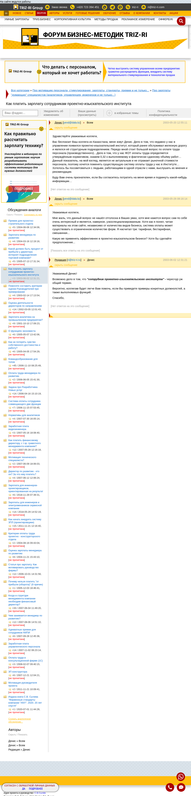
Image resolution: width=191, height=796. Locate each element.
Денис (58, 122)
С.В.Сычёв (40, 793)
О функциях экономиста (21, 331)
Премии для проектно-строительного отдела (21, 222)
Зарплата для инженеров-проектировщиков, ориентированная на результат (25, 488)
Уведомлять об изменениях (53, 112)
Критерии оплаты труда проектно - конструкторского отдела (24, 536)
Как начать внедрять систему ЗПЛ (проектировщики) (24, 521)
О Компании (141, 13)
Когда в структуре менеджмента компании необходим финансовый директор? (22, 600)
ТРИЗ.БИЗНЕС (42, 19)
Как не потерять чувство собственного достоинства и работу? (24, 345)
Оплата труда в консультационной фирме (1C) (25, 659)
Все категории (20, 90)
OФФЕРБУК (166, 19)
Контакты (160, 13)
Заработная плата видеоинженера (18, 428)
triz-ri (135, 7)
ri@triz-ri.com (156, 7)
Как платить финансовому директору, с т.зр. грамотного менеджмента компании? (24, 443)
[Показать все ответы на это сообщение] (75, 250)
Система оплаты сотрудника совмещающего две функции (24, 402)
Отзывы (125, 13)
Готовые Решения (88, 13)
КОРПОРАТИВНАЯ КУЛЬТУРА (72, 19)
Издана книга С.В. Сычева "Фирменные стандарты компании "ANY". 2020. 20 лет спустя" (25, 701)
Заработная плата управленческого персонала (24, 645)
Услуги (67, 13)
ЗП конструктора (17, 671)
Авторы (54, 13)
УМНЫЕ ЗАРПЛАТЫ (16, 19)
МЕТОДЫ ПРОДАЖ (106, 19)
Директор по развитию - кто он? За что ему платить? (23, 473)
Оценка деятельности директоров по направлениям (25, 304)
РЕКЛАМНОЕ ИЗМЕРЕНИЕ (138, 19)
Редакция (60, 259)
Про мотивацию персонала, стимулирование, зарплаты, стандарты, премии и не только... (90, 90)
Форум (41, 13)
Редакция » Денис (19, 749)
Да (23, 789)
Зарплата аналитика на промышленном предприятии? (25, 318)
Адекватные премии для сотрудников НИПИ (22, 631)
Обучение (109, 13)
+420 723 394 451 (87, 7)
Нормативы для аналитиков (24, 415)
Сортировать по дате (33, 215)
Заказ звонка (59, 7)
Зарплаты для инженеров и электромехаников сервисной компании (25, 505)
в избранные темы (127, 113)
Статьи (29, 13)
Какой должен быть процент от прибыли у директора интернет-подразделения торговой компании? (25, 253)
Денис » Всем (16, 740)
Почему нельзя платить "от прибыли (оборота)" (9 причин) (25, 583)
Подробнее (36, 789)
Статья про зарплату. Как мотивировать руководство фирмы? (23, 567)
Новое (17, 13)
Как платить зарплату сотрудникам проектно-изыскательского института (23, 271)
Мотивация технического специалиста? (22, 459)
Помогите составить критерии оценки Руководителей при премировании (25, 288)
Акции (174, 13)
